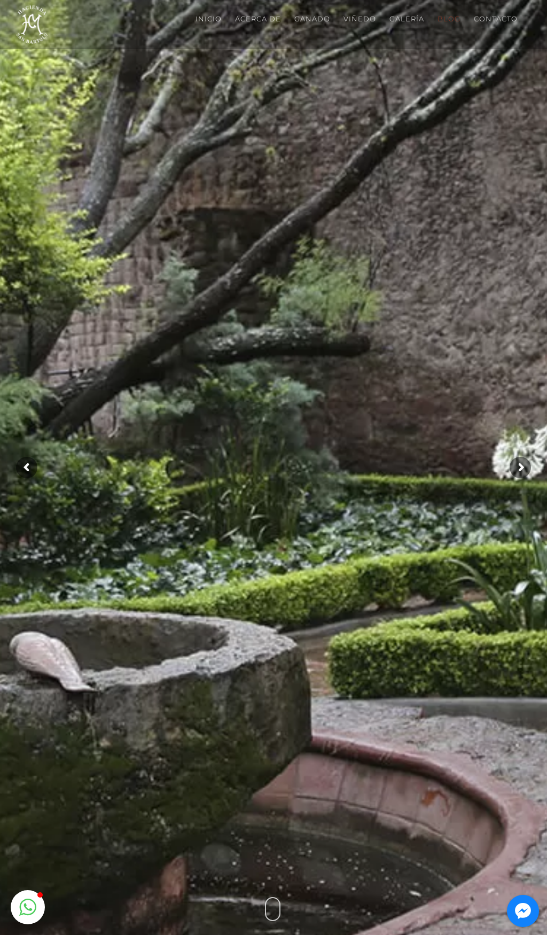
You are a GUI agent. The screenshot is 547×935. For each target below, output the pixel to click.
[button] (28, 907)
